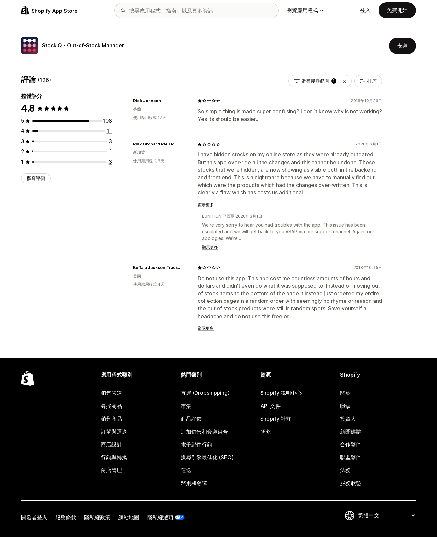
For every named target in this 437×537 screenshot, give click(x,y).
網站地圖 (128, 517)
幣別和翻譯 (194, 483)
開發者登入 (34, 517)
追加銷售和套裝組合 (204, 431)
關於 (345, 393)
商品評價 (191, 418)
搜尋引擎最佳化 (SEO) (207, 457)
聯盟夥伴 (350, 457)
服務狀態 (350, 483)
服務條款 (65, 517)
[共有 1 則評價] (110, 151)
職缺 (345, 406)
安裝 (402, 45)
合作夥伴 (350, 444)
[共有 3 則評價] (110, 141)
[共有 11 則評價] (109, 130)
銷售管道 (111, 393)
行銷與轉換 (114, 457)
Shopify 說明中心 (281, 393)
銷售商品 (111, 418)
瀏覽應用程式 (305, 10)
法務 (345, 470)
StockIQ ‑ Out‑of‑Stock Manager (83, 45)
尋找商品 (111, 406)
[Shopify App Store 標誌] (49, 10)
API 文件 (270, 406)
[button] (344, 81)
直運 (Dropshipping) (205, 393)
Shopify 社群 (275, 418)
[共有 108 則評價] (107, 120)
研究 (265, 431)
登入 (365, 10)
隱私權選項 (160, 517)
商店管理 (111, 470)
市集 (186, 406)
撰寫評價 (36, 178)
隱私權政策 (97, 517)
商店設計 (111, 444)
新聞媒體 (350, 431)
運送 (186, 470)
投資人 (348, 418)
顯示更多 (206, 204)
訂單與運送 (114, 431)
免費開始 (397, 10)
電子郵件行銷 (196, 444)
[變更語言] (386, 515)
